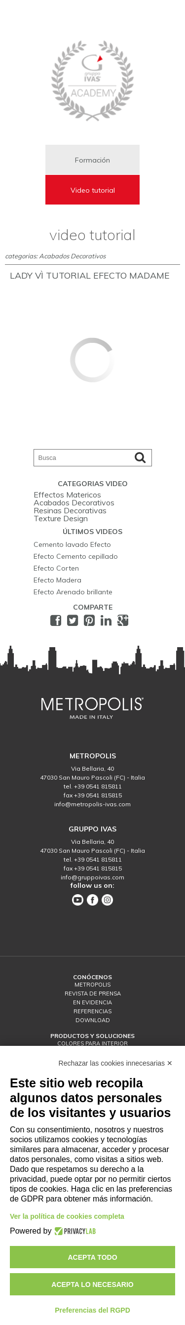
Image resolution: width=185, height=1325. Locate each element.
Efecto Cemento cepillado (76, 556)
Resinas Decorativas (70, 510)
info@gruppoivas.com (92, 877)
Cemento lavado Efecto (72, 544)
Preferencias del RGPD (92, 1310)
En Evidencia (92, 1002)
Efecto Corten (56, 568)
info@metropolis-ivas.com (92, 804)
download (92, 1020)
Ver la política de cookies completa (67, 1216)
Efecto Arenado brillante (73, 591)
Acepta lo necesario (92, 1284)
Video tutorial (93, 190)
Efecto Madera (57, 580)
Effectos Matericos (67, 494)
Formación (92, 160)
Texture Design (61, 518)
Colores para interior (92, 1043)
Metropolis (92, 984)
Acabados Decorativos (74, 502)
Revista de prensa (93, 993)
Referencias (92, 1011)
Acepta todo (92, 1257)
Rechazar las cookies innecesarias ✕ (116, 1063)
